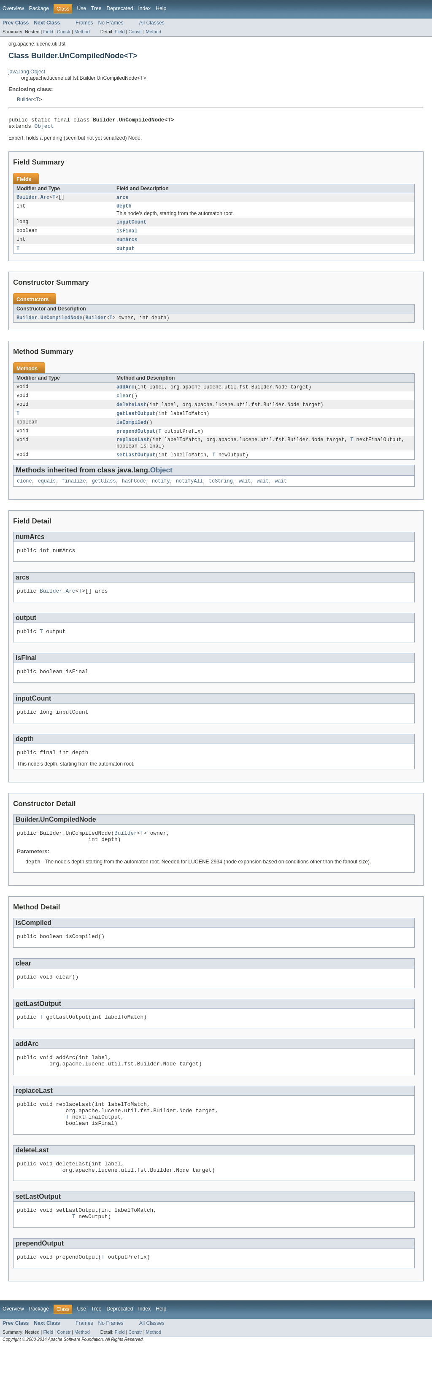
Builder (25, 99)
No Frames (111, 23)
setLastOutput (135, 464)
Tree (96, 8)
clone (24, 491)
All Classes (152, 23)
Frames (84, 23)
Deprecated (120, 8)
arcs (122, 200)
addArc (125, 393)
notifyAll (189, 491)
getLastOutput (135, 421)
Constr (63, 31)
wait (245, 491)
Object (44, 128)
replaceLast (132, 448)
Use (81, 8)
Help (161, 8)
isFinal (127, 235)
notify (161, 491)
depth (124, 209)
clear (124, 402)
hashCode (134, 491)
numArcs (127, 244)
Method (81, 31)
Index (144, 8)
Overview (13, 8)
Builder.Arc (32, 200)
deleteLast (131, 411)
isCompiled (131, 430)
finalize (74, 491)
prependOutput (135, 439)
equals (47, 491)
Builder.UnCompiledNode (49, 323)
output (125, 254)
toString (221, 491)
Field (48, 31)
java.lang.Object (26, 72)
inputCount (131, 226)
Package (39, 8)
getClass (104, 491)
